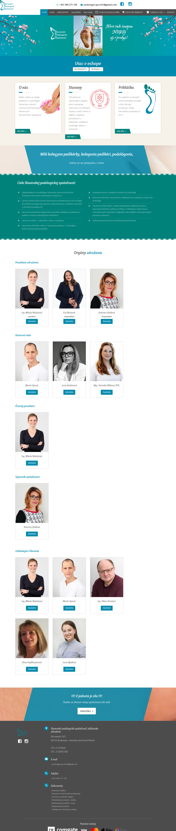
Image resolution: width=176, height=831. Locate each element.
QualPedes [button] (76, 12)
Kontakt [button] (170, 12)
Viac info (22, 131)
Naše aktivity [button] (63, 12)
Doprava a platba (138, 737)
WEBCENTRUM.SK (40, 826)
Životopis (32, 323)
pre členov (96, 69)
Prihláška (87, 714)
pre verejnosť (81, 69)
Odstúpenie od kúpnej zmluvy (143, 757)
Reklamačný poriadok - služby (143, 747)
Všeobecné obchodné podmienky (145, 740)
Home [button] (44, 12)
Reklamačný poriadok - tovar (143, 750)
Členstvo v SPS (155, 12)
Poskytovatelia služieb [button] (107, 12)
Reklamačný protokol (139, 754)
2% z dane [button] (88, 12)
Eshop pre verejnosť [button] (132, 12)
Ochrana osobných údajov (141, 744)
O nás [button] (51, 12)
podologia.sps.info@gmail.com (104, 737)
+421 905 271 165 (98, 752)
